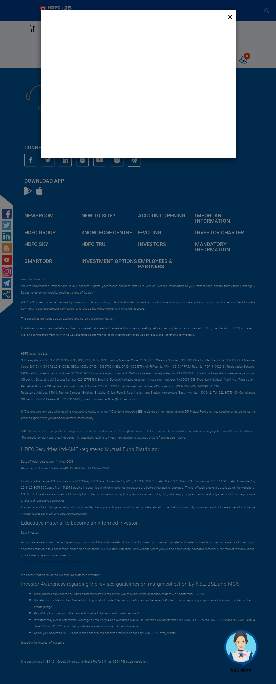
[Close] (230, 17)
